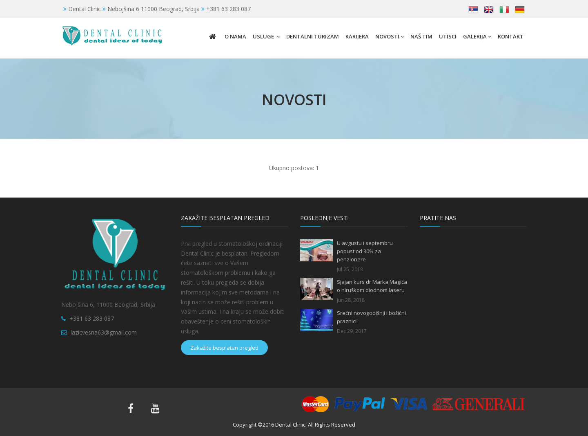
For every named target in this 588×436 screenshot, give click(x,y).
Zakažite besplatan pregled (224, 347)
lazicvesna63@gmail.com (104, 332)
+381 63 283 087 (91, 318)
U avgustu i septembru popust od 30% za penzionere (365, 251)
